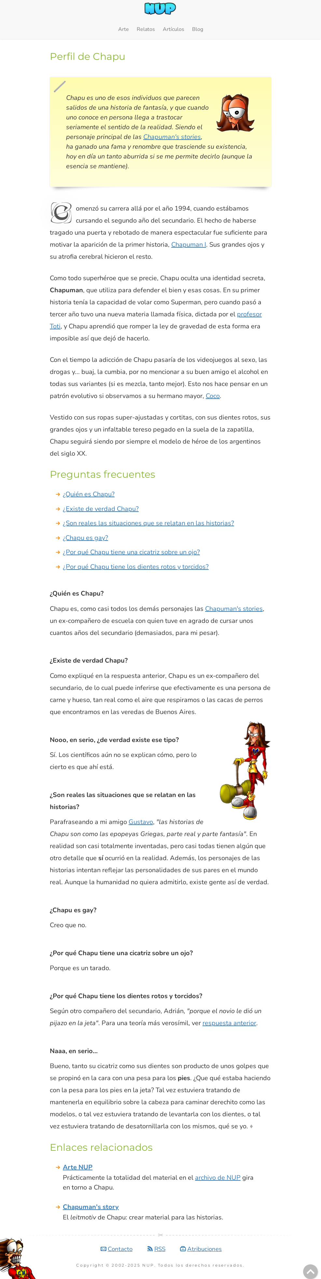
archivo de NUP (218, 1177)
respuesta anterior (229, 1023)
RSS (159, 1249)
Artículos (173, 29)
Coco (213, 396)
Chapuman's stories (172, 136)
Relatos (146, 29)
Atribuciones (204, 1249)
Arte (123, 29)
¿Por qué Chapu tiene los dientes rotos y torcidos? (136, 566)
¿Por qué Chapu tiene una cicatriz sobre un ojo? (131, 552)
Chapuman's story (91, 1207)
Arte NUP (77, 1167)
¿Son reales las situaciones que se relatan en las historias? (148, 523)
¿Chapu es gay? (85, 537)
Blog (197, 29)
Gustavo (141, 822)
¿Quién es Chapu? (89, 494)
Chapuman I (188, 244)
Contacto (120, 1249)
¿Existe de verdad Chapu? (101, 508)
